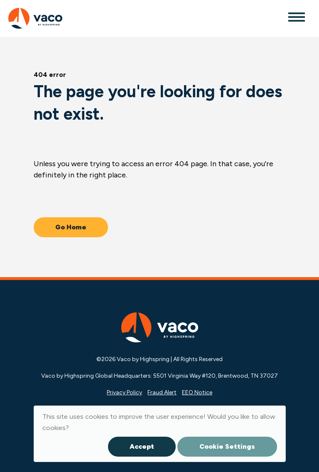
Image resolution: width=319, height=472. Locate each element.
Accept (142, 446)
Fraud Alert (162, 392)
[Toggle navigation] (296, 16)
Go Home (70, 227)
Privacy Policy (124, 392)
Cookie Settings (227, 446)
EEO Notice (197, 392)
